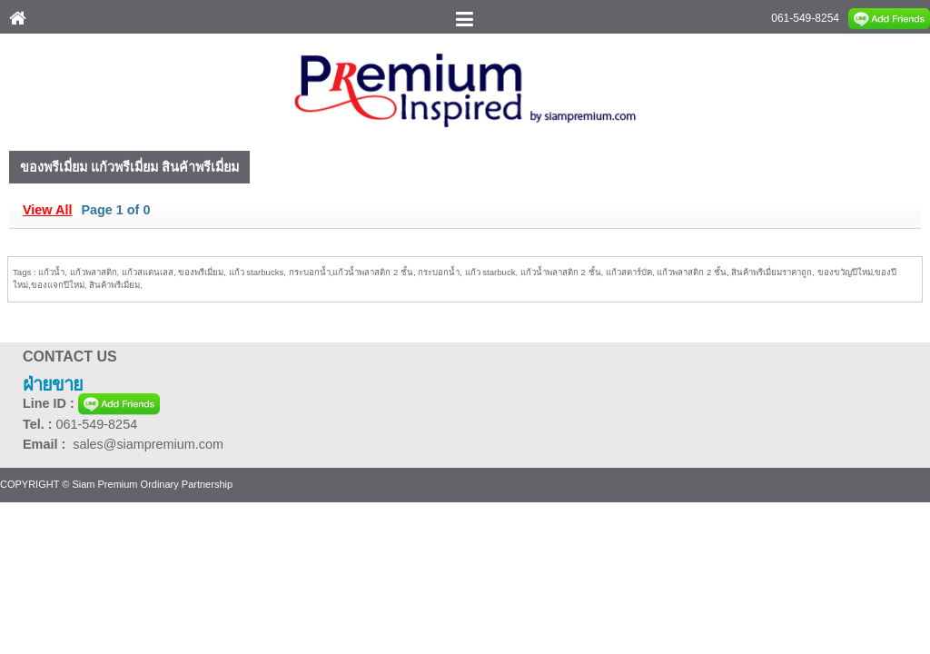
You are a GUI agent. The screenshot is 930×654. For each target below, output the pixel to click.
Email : (48, 444)
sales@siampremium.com (148, 444)
